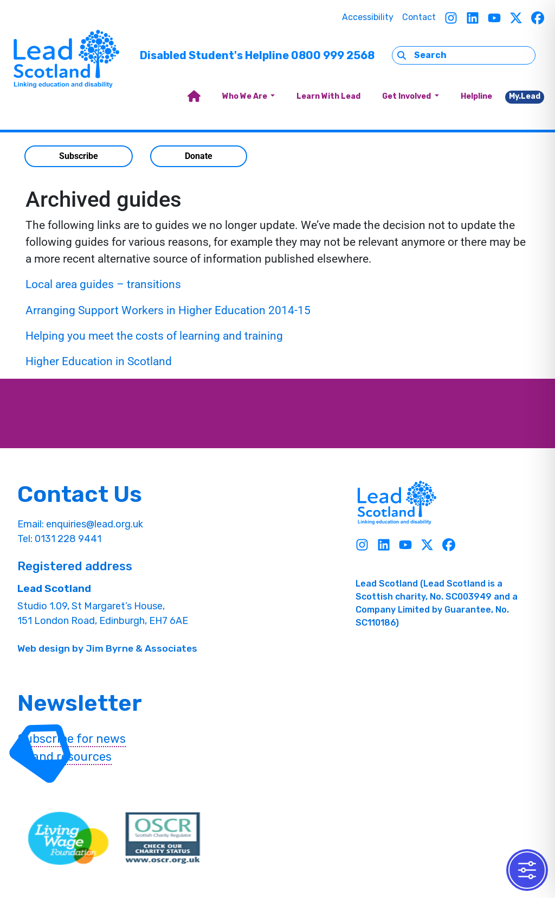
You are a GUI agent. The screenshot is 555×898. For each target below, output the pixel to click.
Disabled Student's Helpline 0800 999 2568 (257, 55)
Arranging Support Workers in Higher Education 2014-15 (168, 310)
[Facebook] (537, 17)
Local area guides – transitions (103, 284)
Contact (419, 17)
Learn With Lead (328, 96)
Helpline (476, 96)
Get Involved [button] (407, 96)
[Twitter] (515, 17)
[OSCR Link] (162, 838)
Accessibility (367, 17)
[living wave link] (68, 838)
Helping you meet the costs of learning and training (155, 335)
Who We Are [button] (245, 96)
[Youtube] (494, 17)
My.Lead (524, 96)
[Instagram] (450, 17)
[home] (194, 97)
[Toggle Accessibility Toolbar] (527, 870)
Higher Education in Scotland (98, 361)
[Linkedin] (472, 17)
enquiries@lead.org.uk (94, 524)
